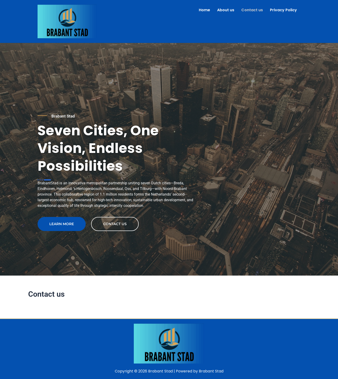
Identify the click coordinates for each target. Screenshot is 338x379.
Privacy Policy (283, 10)
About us (225, 10)
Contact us (252, 10)
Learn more (61, 224)
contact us (115, 224)
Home (204, 10)
